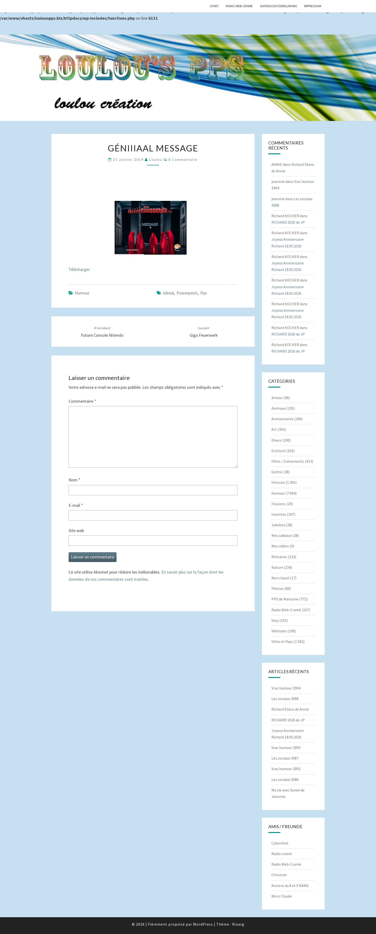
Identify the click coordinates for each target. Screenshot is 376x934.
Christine (279, 874)
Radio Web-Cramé (286, 609)
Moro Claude (281, 896)
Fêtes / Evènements (287, 461)
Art (274, 429)
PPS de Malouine (285, 599)
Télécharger (79, 269)
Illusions (278, 503)
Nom (74, 480)
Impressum (312, 6)
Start (214, 6)
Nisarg (238, 924)
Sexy (275, 620)
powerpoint (187, 293)
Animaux (278, 408)
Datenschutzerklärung (278, 6)
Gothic (276, 471)
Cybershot (279, 843)
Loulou (155, 159)
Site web (76, 530)
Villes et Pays (282, 641)
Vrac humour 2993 (285, 747)
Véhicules (279, 631)
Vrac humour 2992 (285, 768)
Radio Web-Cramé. (239, 6)
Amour (276, 397)
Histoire (278, 482)
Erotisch (278, 450)
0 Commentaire (183, 159)
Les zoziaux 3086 (285, 779)
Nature (277, 567)
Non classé (280, 577)
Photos (277, 588)
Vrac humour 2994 (285, 688)
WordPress (203, 924)
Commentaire (82, 401)
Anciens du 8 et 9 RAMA (290, 885)
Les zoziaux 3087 (285, 758)
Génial (168, 293)
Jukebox (278, 524)
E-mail (76, 505)
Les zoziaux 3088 (285, 698)
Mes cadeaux (281, 535)
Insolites (278, 514)
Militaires (279, 556)
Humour (82, 293)
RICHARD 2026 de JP (288, 222)
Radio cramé (281, 853)
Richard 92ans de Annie (290, 709)
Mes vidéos (280, 546)
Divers (276, 440)
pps (203, 293)
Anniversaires (282, 418)
